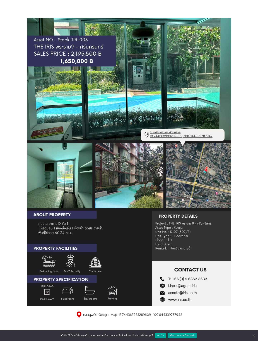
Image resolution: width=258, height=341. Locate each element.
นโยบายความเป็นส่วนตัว (182, 335)
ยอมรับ (160, 335)
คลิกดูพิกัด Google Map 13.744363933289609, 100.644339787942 (132, 314)
